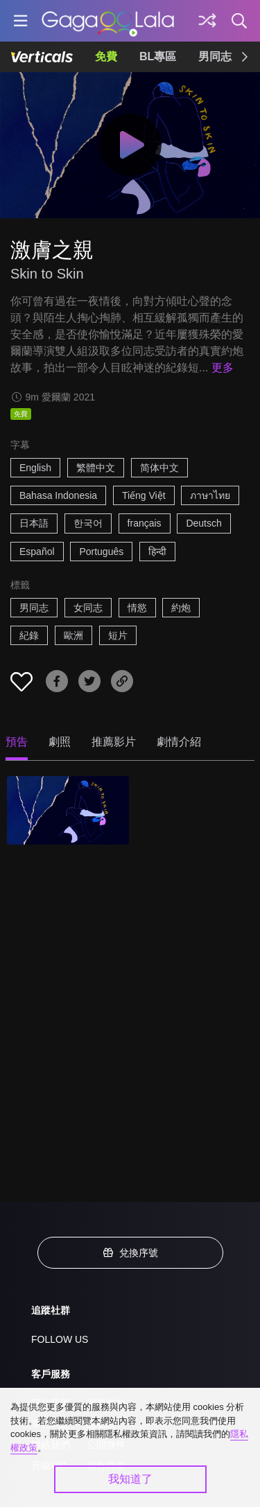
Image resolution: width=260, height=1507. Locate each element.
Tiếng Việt (144, 495)
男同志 (215, 56)
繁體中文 (95, 467)
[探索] (207, 20)
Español (37, 551)
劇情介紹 (179, 742)
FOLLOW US (59, 1339)
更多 (222, 367)
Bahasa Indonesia (58, 495)
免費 (106, 56)
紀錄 (29, 635)
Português (101, 551)
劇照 (60, 742)
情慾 (137, 607)
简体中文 (159, 467)
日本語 (34, 523)
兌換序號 (130, 1252)
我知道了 (130, 1479)
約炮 (181, 607)
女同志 (88, 607)
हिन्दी (157, 551)
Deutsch (203, 523)
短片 (118, 635)
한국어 (88, 523)
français (145, 523)
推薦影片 (114, 742)
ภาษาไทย (210, 495)
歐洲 (73, 635)
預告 (17, 742)
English (35, 467)
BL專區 (157, 56)
